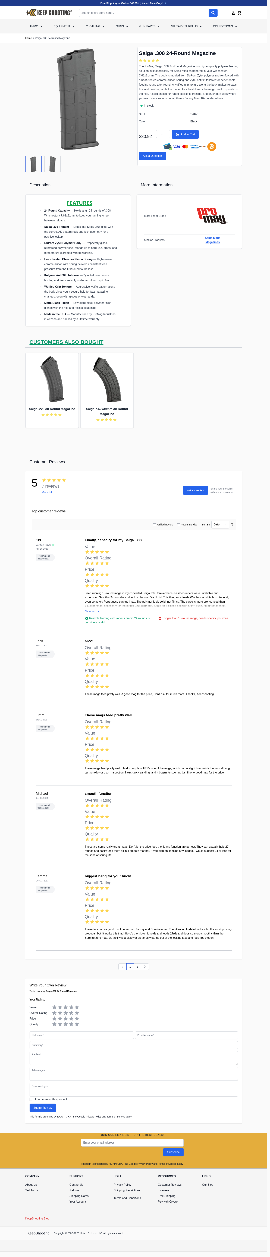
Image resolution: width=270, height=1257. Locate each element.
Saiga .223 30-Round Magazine (52, 409)
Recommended (189, 524)
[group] (149, 60)
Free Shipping (166, 1195)
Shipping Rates (79, 1195)
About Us (31, 1184)
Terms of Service (116, 1116)
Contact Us (76, 1184)
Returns (74, 1190)
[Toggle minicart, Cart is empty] (239, 13)
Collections (223, 26)
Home (28, 38)
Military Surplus (184, 26)
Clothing (93, 26)
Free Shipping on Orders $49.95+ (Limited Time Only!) (134, 3)
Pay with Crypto (168, 1201)
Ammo (34, 26)
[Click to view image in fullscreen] (77, 99)
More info (48, 492)
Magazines (213, 242)
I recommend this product (51, 1099)
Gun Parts (147, 26)
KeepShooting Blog (37, 1218)
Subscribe (173, 1152)
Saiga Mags (212, 237)
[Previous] (122, 966)
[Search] (213, 13)
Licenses (163, 1190)
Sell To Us (31, 1190)
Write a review (195, 490)
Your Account (78, 1201)
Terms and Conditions (127, 1198)
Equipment (62, 26)
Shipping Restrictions (127, 1190)
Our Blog (207, 1184)
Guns (120, 26)
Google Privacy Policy (89, 1116)
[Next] (145, 966)
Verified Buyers (164, 524)
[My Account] (233, 13)
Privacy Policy (122, 1184)
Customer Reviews (169, 1184)
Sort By (206, 524)
